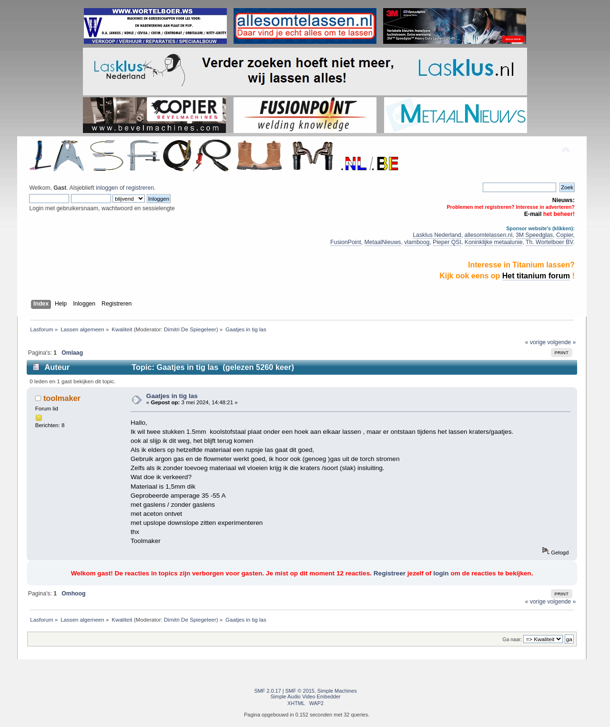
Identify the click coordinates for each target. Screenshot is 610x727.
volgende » (561, 342)
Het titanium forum (536, 276)
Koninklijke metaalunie (494, 242)
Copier (564, 235)
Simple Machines (337, 691)
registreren (140, 187)
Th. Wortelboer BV (549, 242)
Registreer (390, 573)
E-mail (533, 214)
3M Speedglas (534, 235)
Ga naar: (512, 639)
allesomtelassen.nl (488, 235)
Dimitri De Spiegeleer (190, 329)
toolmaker (62, 398)
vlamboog (416, 242)
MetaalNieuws (383, 242)
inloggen (107, 187)
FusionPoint (345, 242)
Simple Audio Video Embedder (305, 696)
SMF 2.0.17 (267, 691)
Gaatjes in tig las (172, 395)
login (440, 573)
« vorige (535, 342)
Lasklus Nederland (437, 235)
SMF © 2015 (300, 691)
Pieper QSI (447, 242)
